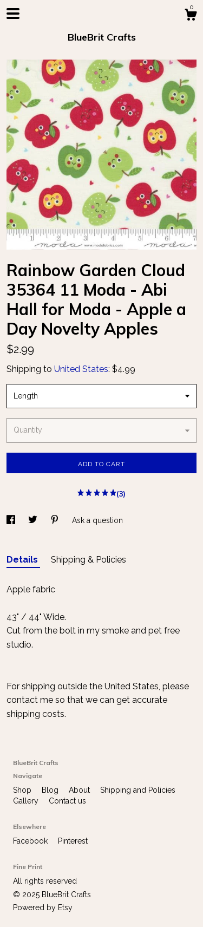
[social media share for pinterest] (55, 520)
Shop (23, 790)
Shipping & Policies (88, 559)
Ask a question (97, 520)
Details (23, 559)
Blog (51, 790)
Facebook (31, 841)
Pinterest (73, 841)
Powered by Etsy (43, 907)
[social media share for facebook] (11, 520)
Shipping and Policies (137, 790)
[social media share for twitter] (34, 520)
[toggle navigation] (12, 13)
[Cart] (191, 16)
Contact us (67, 801)
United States (81, 369)
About (80, 790)
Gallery (27, 801)
